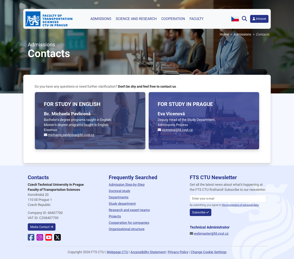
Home (224, 34)
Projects (115, 216)
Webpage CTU (117, 252)
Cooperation (173, 19)
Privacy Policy (178, 252)
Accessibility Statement (148, 252)
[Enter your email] (228, 198)
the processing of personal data (240, 205)
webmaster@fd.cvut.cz (211, 233)
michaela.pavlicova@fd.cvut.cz (71, 135)
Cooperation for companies (129, 223)
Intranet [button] (259, 19)
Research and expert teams (129, 210)
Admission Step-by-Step (127, 184)
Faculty (196, 19)
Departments (118, 197)
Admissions (100, 19)
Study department (122, 204)
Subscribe (198, 212)
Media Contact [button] (40, 227)
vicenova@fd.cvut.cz (177, 130)
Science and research (136, 19)
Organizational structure (127, 229)
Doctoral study (119, 191)
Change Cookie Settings (208, 252)
